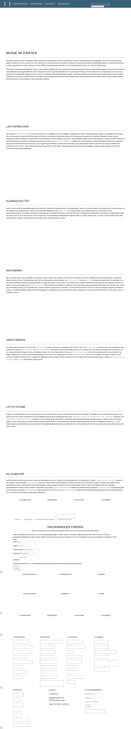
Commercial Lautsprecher (23, 662)
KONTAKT (18, 519)
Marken (17, 699)
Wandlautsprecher (20, 672)
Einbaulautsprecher (21, 641)
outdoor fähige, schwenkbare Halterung (18, 419)
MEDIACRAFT (64, 4)
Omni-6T (89, 280)
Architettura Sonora (74, 280)
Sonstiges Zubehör (102, 669)
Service (17, 709)
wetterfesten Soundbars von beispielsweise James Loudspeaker (92, 417)
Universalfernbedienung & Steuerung (104, 663)
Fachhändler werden (21, 725)
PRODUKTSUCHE (97, 6)
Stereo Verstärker (47, 647)
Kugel (56, 141)
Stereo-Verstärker (27, 349)
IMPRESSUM (28, 519)
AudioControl (116, 357)
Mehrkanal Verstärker (48, 662)
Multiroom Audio (41, 347)
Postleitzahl (16, 553)
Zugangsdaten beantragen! (95, 711)
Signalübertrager (31, 490)
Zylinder (61, 141)
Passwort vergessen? (92, 701)
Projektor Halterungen (75, 677)
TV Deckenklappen (75, 662)
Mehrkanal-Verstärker (43, 349)
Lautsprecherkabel (32, 482)
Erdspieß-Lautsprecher (36, 285)
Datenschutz (17, 563)
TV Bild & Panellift (74, 657)
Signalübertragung (101, 657)
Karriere (17, 714)
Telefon (15, 546)
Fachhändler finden (21, 720)
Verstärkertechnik (91, 347)
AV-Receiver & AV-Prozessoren (51, 641)
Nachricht (16, 560)
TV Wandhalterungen (75, 641)
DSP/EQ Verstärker (48, 652)
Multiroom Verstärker (48, 667)
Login (88, 706)
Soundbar (18, 667)
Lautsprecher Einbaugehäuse (105, 652)
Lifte (115, 421)
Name (15, 542)
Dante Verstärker (47, 672)
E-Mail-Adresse (18, 549)
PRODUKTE (50, 4)
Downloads (18, 694)
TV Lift (71, 652)
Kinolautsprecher (20, 657)
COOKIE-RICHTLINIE (64, 519)
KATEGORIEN (36, 4)
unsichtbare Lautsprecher (23, 647)
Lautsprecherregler (104, 487)
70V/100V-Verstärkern (80, 352)
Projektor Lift (73, 672)
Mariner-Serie (62, 211)
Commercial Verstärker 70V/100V (49, 683)
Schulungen (18, 704)
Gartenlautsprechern (22, 134)
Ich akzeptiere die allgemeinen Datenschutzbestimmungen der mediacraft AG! (57, 563)
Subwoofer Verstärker (48, 677)
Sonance (20, 359)
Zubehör (71, 682)
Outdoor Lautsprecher (22, 652)
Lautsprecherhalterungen (61, 487)
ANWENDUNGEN (20, 4)
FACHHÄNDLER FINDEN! (65, 516)
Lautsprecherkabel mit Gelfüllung (106, 480)
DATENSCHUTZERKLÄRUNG (45, 519)
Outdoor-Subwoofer (79, 354)
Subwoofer (18, 677)
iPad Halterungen (101, 641)
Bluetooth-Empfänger (69, 490)
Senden (17, 569)
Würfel (69, 141)
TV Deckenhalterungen (76, 647)
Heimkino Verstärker (48, 657)
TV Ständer (72, 667)
